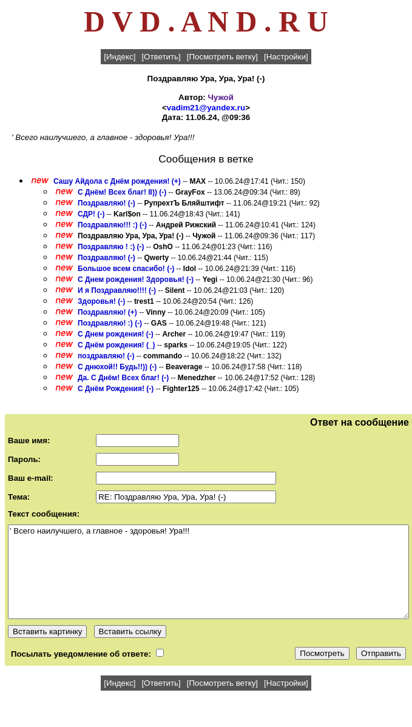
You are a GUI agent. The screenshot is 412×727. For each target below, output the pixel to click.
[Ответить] (160, 56)
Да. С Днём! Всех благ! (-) (123, 378)
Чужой (221, 97)
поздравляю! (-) (106, 356)
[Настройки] (286, 56)
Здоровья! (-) (101, 301)
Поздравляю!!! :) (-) (112, 225)
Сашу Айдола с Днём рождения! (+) (117, 181)
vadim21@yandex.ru (206, 107)
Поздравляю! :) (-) (110, 323)
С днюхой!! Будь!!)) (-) (117, 367)
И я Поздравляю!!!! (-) (117, 290)
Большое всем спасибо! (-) (126, 268)
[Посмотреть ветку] (222, 56)
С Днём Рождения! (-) (116, 388)
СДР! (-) (91, 214)
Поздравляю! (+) (107, 312)
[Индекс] (119, 56)
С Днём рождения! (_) (116, 345)
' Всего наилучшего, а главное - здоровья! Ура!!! (208, 571)
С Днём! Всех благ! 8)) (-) (122, 192)
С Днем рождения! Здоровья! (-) (136, 279)
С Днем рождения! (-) (116, 334)
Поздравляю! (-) (106, 203)
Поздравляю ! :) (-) (111, 247)
